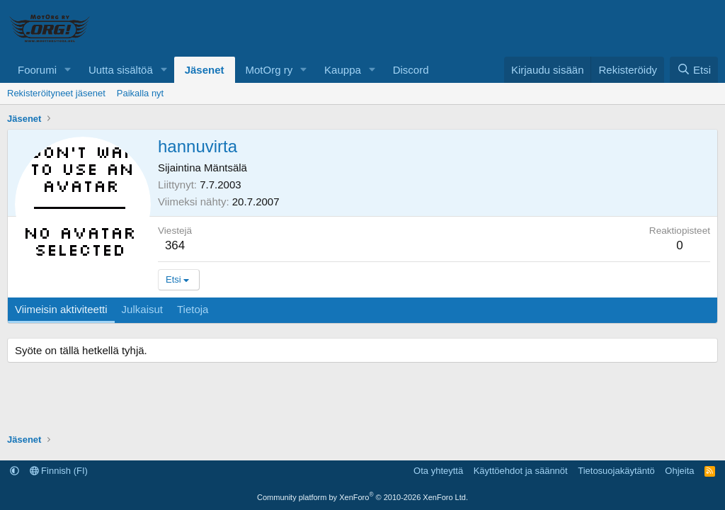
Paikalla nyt (140, 93)
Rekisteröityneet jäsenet (56, 93)
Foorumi (37, 70)
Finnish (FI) (59, 470)
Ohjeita (679, 470)
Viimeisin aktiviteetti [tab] (61, 309)
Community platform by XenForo (362, 497)
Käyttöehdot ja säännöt (521, 470)
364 (175, 245)
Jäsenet (204, 70)
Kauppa (342, 70)
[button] (68, 70)
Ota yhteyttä (438, 470)
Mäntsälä (225, 168)
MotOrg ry (269, 70)
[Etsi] (694, 70)
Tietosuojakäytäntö (616, 470)
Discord (411, 70)
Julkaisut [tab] (142, 309)
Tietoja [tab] (192, 309)
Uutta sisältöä (121, 70)
